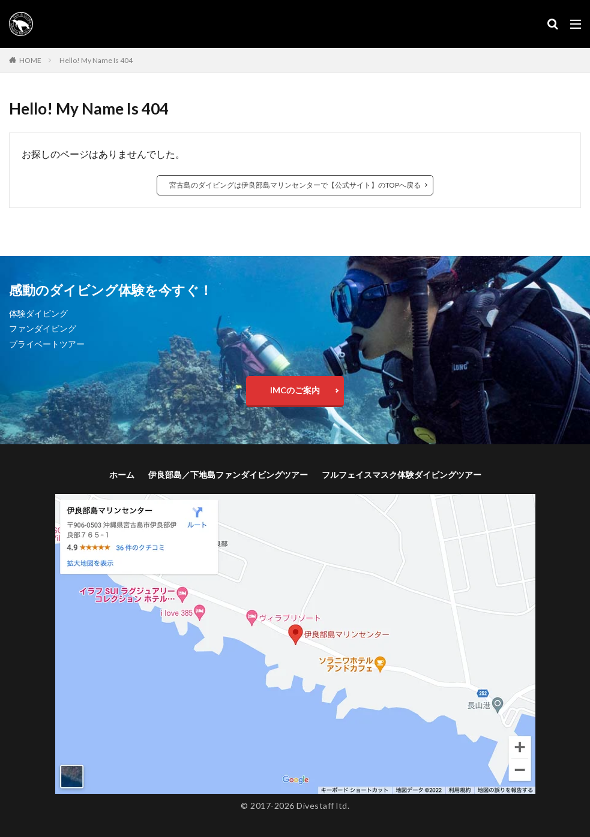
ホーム (121, 474)
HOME (30, 60)
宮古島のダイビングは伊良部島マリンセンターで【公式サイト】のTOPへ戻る (295, 184)
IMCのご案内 (295, 390)
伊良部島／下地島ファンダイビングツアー (228, 474)
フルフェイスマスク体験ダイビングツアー (401, 474)
